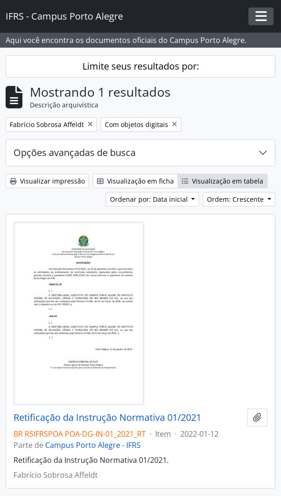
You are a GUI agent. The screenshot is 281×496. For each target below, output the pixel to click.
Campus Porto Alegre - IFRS (93, 445)
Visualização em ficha (135, 181)
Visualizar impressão (47, 181)
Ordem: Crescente (236, 199)
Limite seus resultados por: (140, 66)
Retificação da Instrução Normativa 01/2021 (107, 417)
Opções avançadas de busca (75, 152)
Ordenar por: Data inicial (150, 199)
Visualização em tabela (222, 181)
